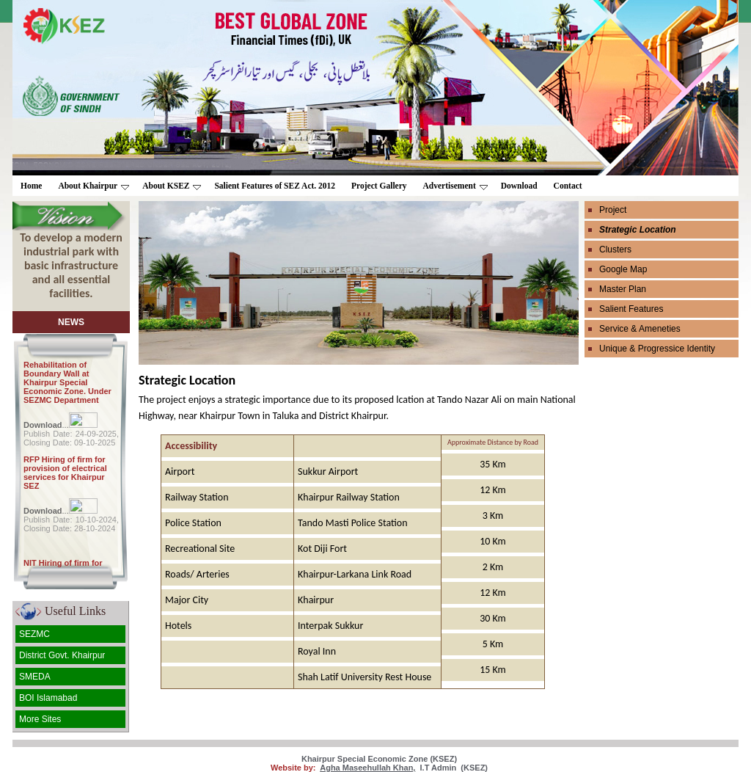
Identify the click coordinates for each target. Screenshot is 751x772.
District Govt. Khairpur (62, 655)
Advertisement (455, 185)
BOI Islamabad (48, 698)
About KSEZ (171, 185)
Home (31, 185)
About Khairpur (93, 185)
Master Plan (622, 289)
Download (519, 185)
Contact (568, 185)
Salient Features (631, 309)
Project (612, 210)
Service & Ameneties (640, 329)
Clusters (615, 249)
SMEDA (35, 676)
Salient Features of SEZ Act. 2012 (274, 185)
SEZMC (34, 634)
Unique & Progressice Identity (657, 348)
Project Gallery (378, 185)
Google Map (623, 269)
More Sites (40, 719)
